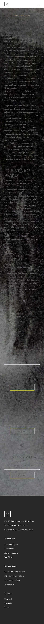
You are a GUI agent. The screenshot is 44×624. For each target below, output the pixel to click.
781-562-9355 (10, 525)
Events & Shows (11, 544)
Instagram (8, 603)
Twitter (7, 608)
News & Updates (11, 553)
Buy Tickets (9, 557)
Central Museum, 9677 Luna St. (17, 316)
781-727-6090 (22, 525)
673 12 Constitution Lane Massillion (19, 521)
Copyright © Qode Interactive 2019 (18, 530)
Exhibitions (9, 549)
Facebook (8, 599)
